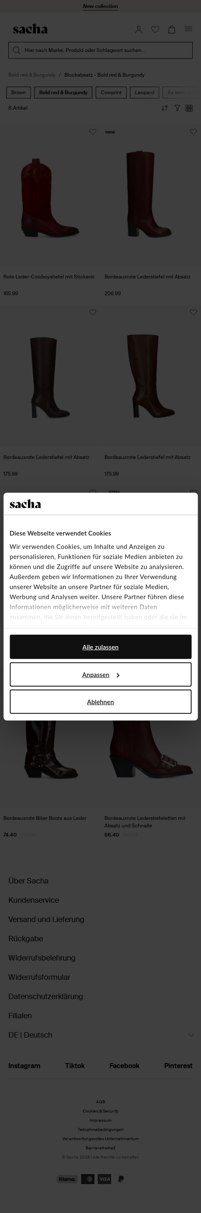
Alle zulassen (100, 647)
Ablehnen (100, 702)
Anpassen (101, 674)
